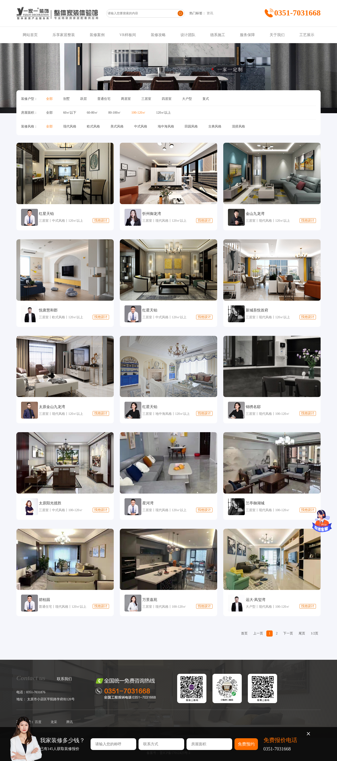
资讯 (210, 13)
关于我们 (277, 35)
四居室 (167, 99)
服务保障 (247, 35)
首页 (244, 633)
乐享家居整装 (63, 35)
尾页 (302, 633)
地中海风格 (166, 126)
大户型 (187, 99)
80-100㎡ (114, 112)
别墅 (66, 99)
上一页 (258, 633)
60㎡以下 (69, 112)
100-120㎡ (138, 112)
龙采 (54, 722)
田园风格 (191, 126)
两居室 (126, 99)
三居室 (146, 99)
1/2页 (314, 633)
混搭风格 (238, 126)
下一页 (288, 633)
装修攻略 (158, 35)
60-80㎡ (92, 112)
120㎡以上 (163, 112)
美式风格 (117, 126)
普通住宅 (103, 99)
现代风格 (69, 126)
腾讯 (69, 722)
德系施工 (217, 35)
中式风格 (140, 126)
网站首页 (30, 35)
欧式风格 (93, 126)
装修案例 (97, 35)
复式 (205, 99)
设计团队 (187, 35)
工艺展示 (306, 35)
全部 (49, 99)
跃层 (83, 99)
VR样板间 (127, 35)
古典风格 (214, 126)
